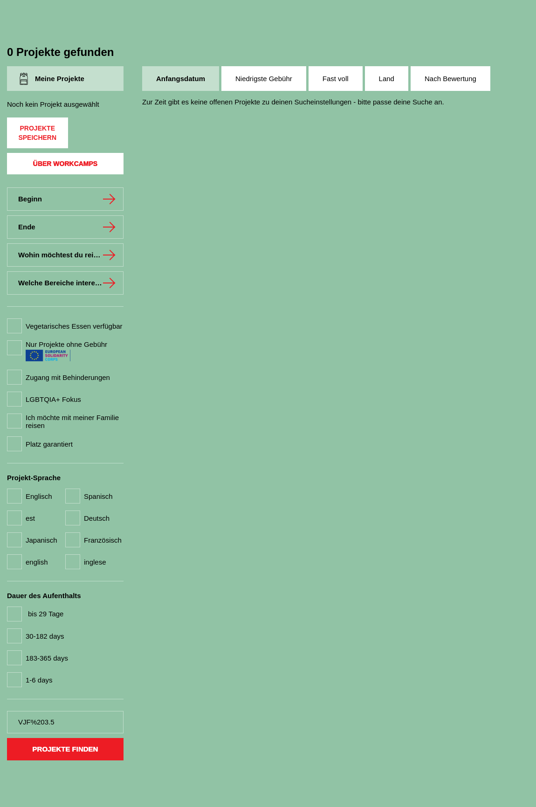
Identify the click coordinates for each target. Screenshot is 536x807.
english (37, 562)
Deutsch (97, 518)
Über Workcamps (65, 163)
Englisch (39, 496)
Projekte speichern (37, 132)
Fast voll (336, 79)
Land (386, 79)
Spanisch (98, 496)
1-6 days (39, 680)
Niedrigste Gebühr (263, 79)
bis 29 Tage (45, 614)
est (30, 518)
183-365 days (47, 658)
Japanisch (41, 540)
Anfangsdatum (180, 79)
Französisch (103, 540)
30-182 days (45, 636)
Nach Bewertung (450, 79)
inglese (95, 562)
